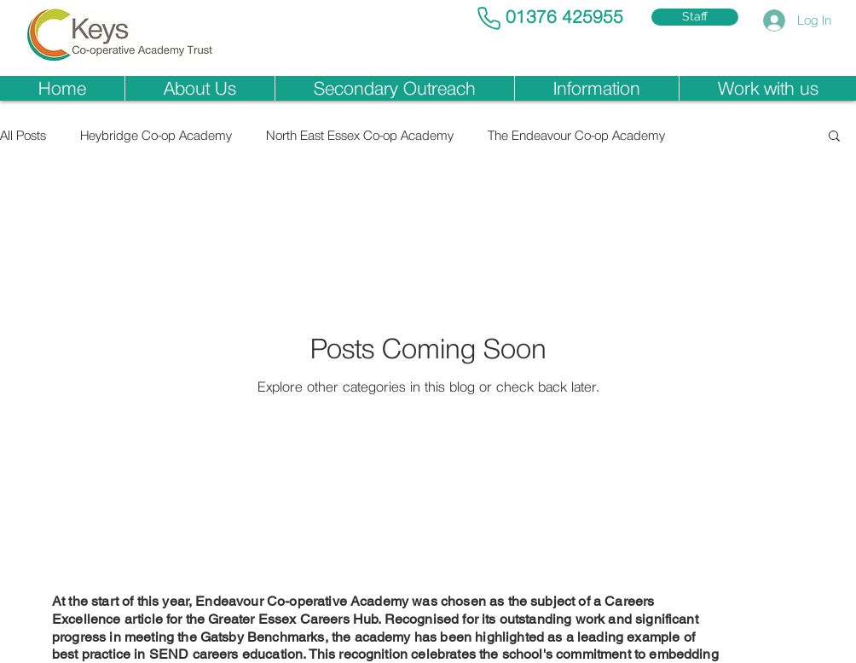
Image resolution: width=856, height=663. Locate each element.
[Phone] (488, 18)
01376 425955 (564, 17)
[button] (199, 88)
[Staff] (694, 17)
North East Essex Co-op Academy (360, 135)
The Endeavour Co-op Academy (576, 135)
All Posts (23, 135)
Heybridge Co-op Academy (156, 135)
